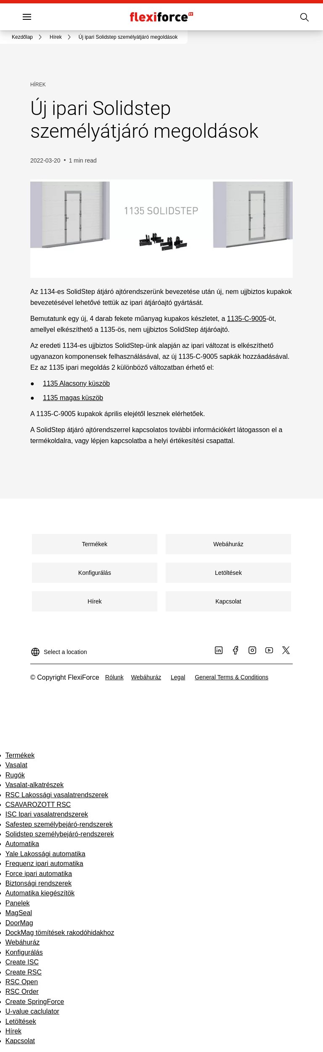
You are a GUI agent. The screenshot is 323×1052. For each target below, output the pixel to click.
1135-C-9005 (246, 318)
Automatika (22, 843)
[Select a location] (58, 648)
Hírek (13, 1031)
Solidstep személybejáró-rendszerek (59, 834)
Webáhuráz (22, 942)
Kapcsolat (20, 1040)
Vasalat (16, 765)
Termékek (19, 755)
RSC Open (21, 981)
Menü (41, 16)
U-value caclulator (32, 1011)
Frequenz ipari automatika (44, 863)
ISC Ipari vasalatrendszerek (46, 814)
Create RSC (23, 972)
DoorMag (19, 923)
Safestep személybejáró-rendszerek (59, 824)
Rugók (15, 775)
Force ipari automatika (38, 873)
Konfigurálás (24, 952)
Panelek (17, 903)
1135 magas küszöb (73, 397)
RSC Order (22, 991)
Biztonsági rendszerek (38, 883)
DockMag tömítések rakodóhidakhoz (59, 932)
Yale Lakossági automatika (45, 853)
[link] (28, 37)
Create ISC (22, 962)
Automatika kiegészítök (40, 893)
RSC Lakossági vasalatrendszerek (57, 794)
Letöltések (20, 1021)
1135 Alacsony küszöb (76, 383)
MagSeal (18, 912)
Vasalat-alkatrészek (34, 784)
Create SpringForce (34, 1001)
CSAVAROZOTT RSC (38, 804)
